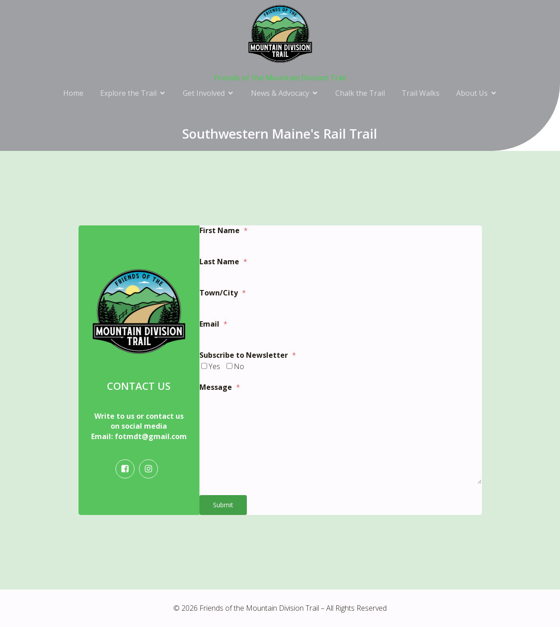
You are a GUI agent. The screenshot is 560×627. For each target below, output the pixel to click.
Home (73, 93)
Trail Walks (421, 93)
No (239, 366)
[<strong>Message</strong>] (340, 438)
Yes (214, 366)
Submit (223, 505)
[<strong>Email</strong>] (340, 338)
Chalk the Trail (360, 93)
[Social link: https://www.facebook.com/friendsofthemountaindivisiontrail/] (127, 468)
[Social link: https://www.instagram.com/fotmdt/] (150, 468)
